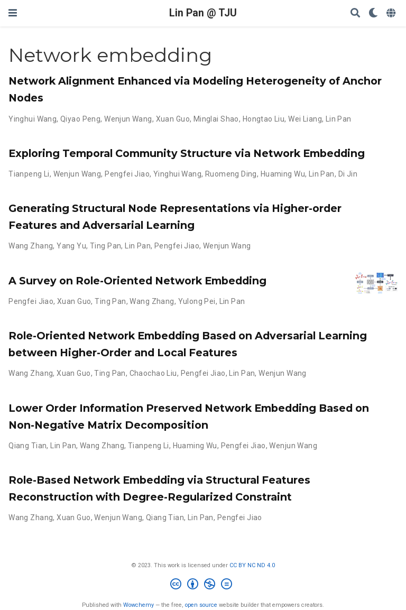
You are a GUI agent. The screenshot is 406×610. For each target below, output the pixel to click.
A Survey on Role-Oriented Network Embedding (137, 280)
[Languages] (392, 13)
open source (201, 605)
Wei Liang (305, 119)
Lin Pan (339, 119)
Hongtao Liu (264, 119)
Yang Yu (71, 246)
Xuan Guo (173, 119)
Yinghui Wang (32, 119)
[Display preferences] (373, 13)
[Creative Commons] (203, 585)
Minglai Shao (216, 119)
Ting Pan (105, 246)
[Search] (355, 13)
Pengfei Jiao (127, 174)
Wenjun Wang (128, 119)
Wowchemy (138, 605)
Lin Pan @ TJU (203, 13)
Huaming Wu (283, 174)
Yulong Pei (197, 301)
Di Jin (348, 174)
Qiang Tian (27, 445)
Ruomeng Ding (231, 174)
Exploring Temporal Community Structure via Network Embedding (186, 153)
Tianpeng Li (29, 174)
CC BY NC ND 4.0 (252, 565)
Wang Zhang (30, 246)
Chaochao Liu (153, 373)
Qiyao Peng (80, 119)
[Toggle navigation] (12, 13)
